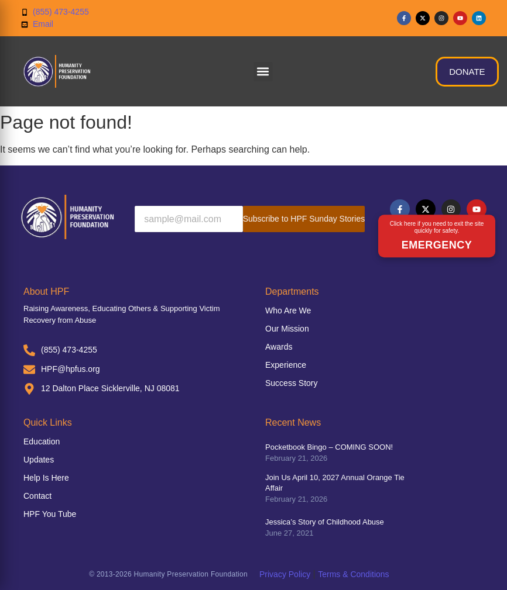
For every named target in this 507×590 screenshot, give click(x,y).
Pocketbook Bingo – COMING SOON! (329, 447)
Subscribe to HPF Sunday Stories (304, 218)
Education (41, 441)
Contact (37, 496)
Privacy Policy (284, 574)
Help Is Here (46, 477)
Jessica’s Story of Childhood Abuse (324, 521)
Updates (38, 459)
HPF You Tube (49, 514)
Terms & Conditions (353, 574)
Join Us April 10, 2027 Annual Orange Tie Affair (335, 482)
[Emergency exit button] (436, 236)
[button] (263, 71)
